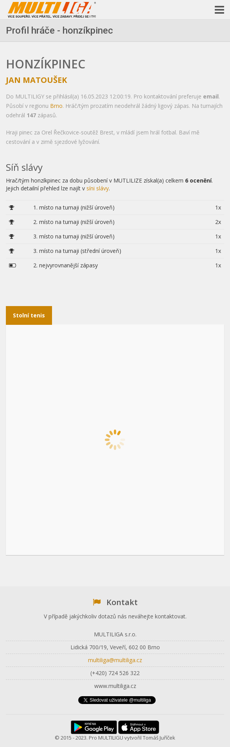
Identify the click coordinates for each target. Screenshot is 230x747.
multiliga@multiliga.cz (115, 660)
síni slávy (97, 188)
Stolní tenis (29, 315)
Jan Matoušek (36, 80)
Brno (56, 105)
